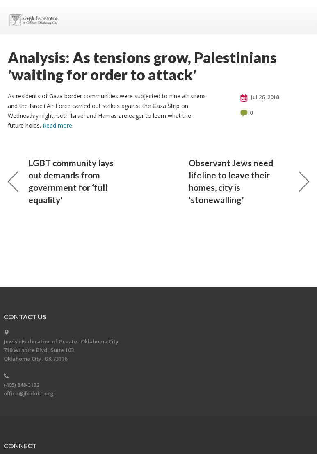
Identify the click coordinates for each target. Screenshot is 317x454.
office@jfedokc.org (29, 393)
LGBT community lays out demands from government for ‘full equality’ (61, 181)
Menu (299, 17)
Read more (57, 125)
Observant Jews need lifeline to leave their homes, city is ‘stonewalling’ (249, 181)
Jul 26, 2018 (259, 97)
